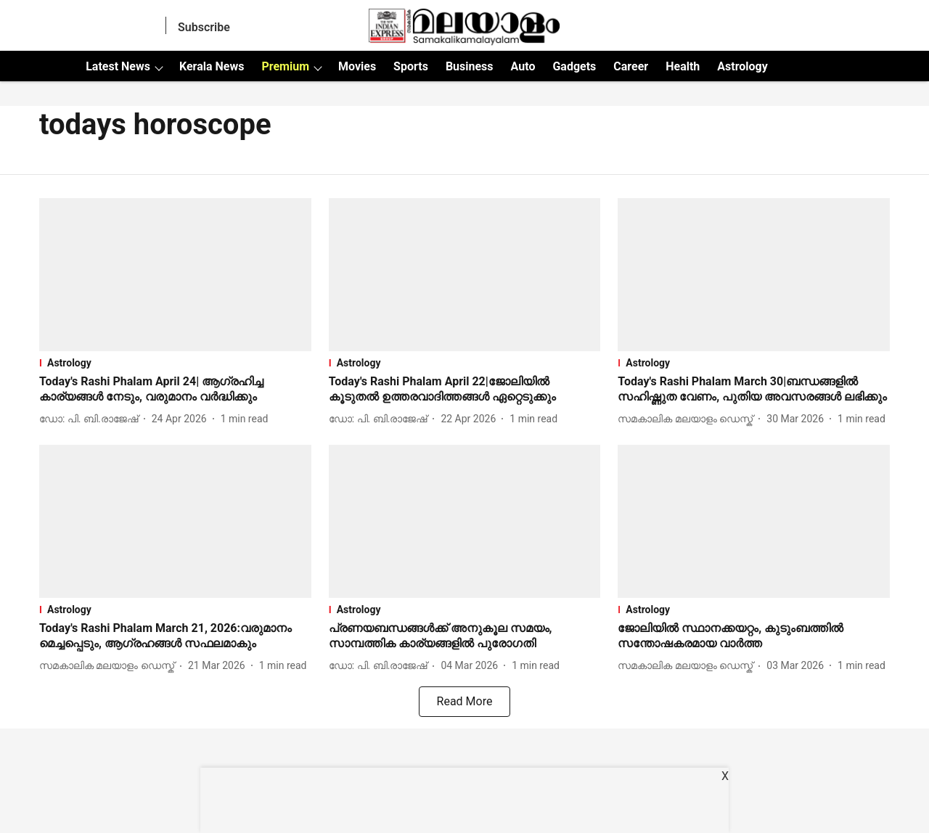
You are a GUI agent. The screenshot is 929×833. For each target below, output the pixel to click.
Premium (285, 66)
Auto (523, 66)
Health (683, 66)
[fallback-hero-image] (175, 274)
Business (470, 66)
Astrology (742, 66)
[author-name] (91, 419)
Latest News (118, 66)
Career (630, 66)
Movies (357, 66)
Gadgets (574, 66)
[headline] (175, 389)
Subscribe (204, 27)
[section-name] (175, 363)
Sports (410, 66)
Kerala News (211, 66)
